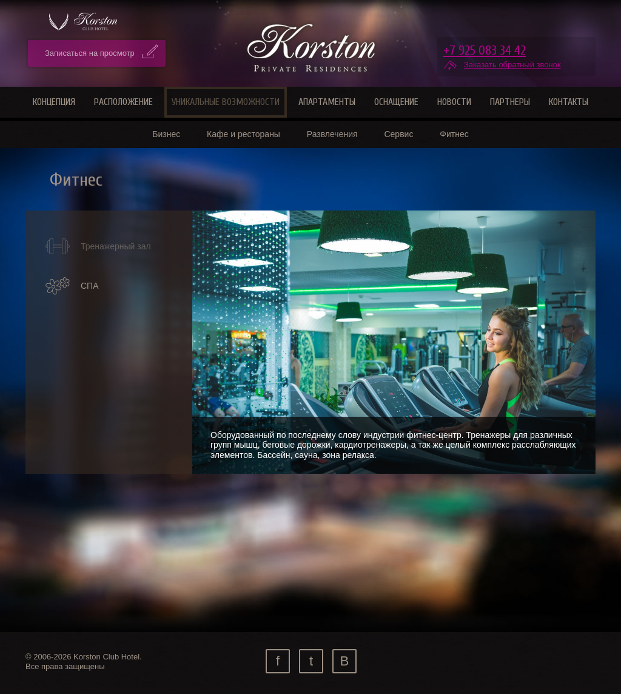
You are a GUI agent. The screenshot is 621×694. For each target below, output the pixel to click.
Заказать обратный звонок (512, 64)
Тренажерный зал (98, 246)
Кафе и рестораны (243, 134)
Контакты (568, 101)
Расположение (123, 101)
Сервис (398, 134)
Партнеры (510, 101)
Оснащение (396, 101)
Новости (454, 101)
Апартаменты (326, 101)
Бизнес (166, 134)
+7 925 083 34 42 (484, 50)
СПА (72, 286)
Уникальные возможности (226, 101)
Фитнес (454, 134)
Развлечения (332, 134)
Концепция (54, 101)
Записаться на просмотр (90, 53)
